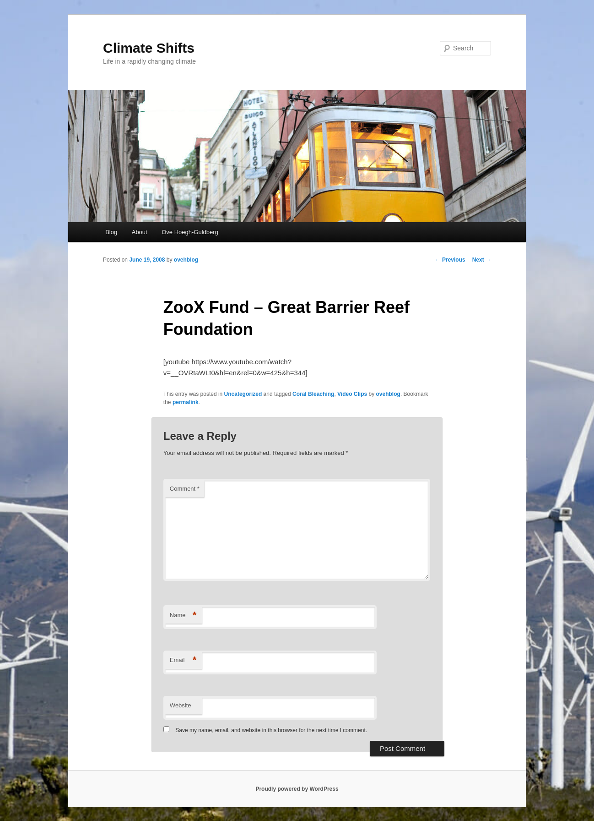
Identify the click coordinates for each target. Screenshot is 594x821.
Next (481, 260)
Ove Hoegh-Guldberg (190, 232)
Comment (185, 488)
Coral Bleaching (313, 394)
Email (183, 660)
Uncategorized (243, 394)
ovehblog (186, 260)
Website (180, 705)
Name (183, 615)
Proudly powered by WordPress (296, 789)
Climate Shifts (148, 47)
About (139, 232)
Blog (111, 232)
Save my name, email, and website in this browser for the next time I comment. (271, 730)
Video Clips (352, 394)
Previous (450, 260)
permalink (186, 402)
